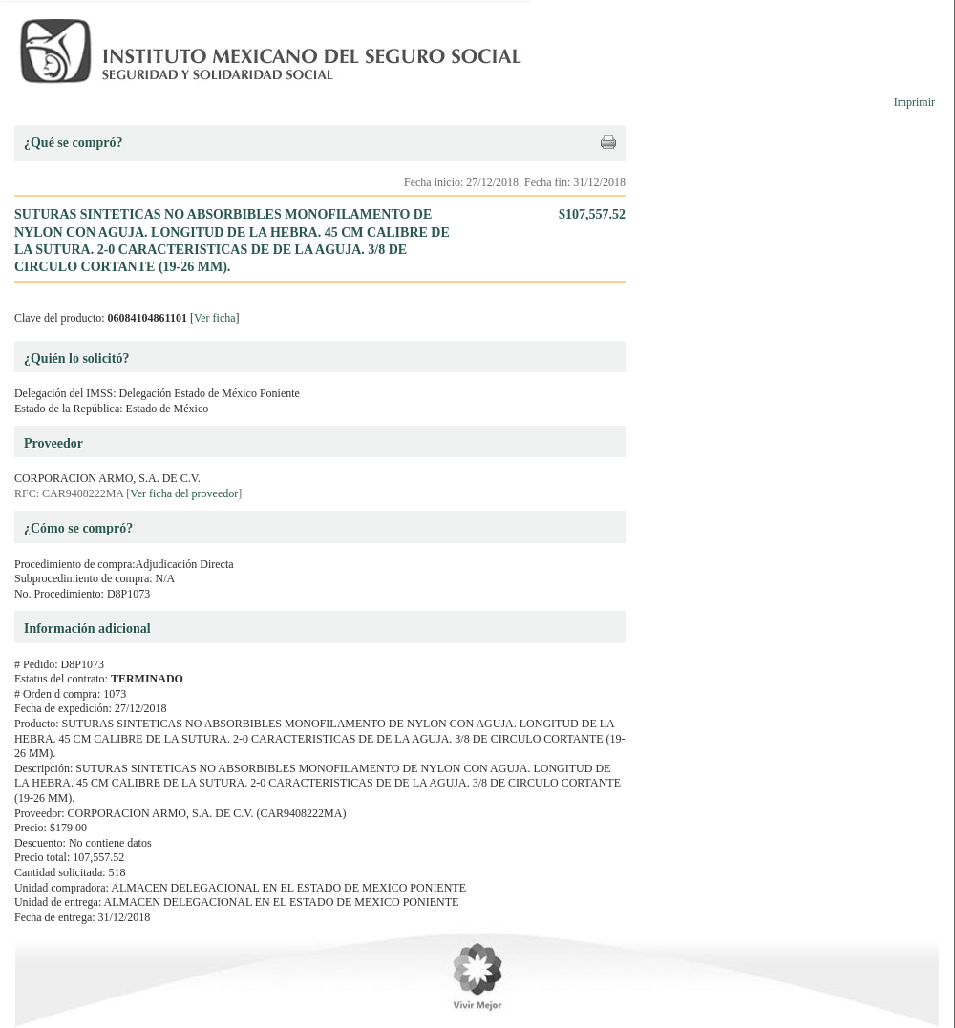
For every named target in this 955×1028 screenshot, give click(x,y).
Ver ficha (215, 318)
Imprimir (914, 102)
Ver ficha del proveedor (184, 493)
